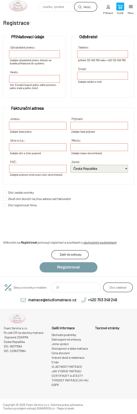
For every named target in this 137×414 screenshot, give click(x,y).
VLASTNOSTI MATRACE (67, 366)
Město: (76, 140)
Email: (82, 69)
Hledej (86, 7)
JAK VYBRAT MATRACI (66, 371)
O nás (55, 362)
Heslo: (14, 72)
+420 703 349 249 (102, 299)
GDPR (55, 385)
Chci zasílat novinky (21, 192)
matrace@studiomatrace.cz (52, 299)
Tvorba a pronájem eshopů (19, 408)
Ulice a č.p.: (17, 140)
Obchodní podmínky (64, 335)
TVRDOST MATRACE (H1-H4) (70, 380)
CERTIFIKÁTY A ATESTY (67, 375)
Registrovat (68, 267)
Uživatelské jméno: (22, 47)
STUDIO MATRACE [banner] (20, 6)
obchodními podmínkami (100, 242)
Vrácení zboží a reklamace (68, 357)
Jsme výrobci (60, 344)
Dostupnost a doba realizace (70, 348)
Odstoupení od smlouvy (66, 339)
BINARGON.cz (46, 408)
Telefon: (83, 47)
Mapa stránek (65, 408)
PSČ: (13, 162)
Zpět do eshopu (70, 254)
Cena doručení (61, 353)
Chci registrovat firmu (22, 205)
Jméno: (15, 119)
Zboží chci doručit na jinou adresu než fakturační (39, 199)
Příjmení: (77, 119)
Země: (75, 162)
